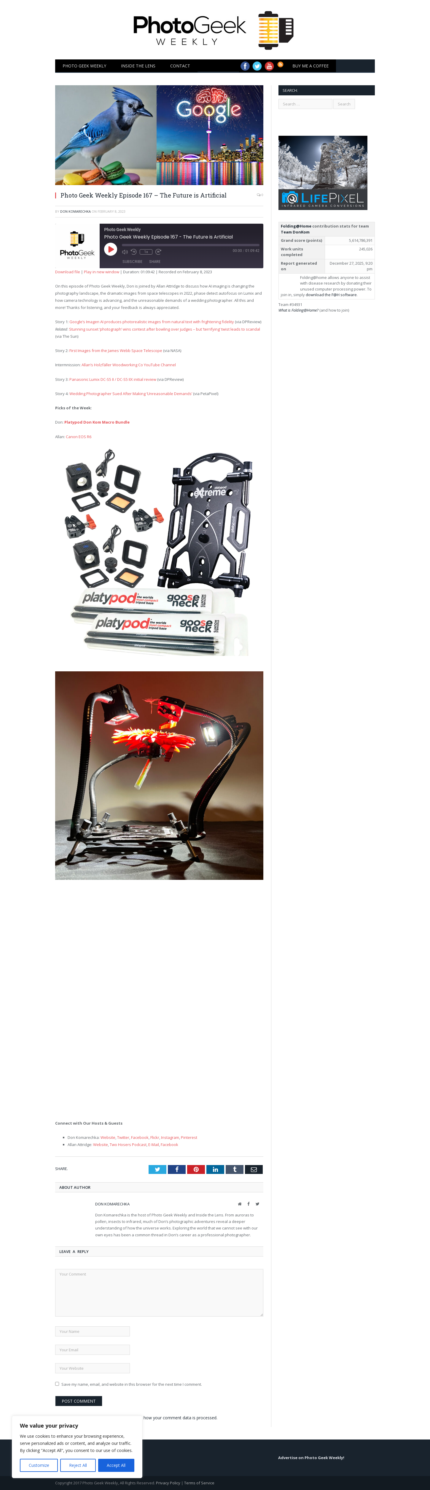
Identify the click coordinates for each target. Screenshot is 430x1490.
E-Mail (153, 1144)
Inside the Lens (138, 66)
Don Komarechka (75, 211)
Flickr (154, 1137)
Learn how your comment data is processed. (174, 1417)
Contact (180, 66)
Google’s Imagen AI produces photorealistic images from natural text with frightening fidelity (151, 321)
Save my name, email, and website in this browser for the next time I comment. (131, 1384)
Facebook (140, 1137)
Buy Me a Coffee (310, 66)
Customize (39, 1465)
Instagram (170, 1137)
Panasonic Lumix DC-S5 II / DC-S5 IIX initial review (112, 379)
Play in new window (101, 271)
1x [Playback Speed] (146, 252)
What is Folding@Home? (298, 310)
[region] (77, 1447)
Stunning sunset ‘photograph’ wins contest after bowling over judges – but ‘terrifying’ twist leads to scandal (164, 329)
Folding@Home (296, 226)
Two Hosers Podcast (128, 1144)
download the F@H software (331, 294)
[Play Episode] (117, 256)
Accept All (116, 1465)
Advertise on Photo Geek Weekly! (311, 1457)
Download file (67, 271)
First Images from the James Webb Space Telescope (115, 350)
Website (108, 1137)
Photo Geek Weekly (84, 66)
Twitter (123, 1137)
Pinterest (189, 1137)
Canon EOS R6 (78, 436)
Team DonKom (295, 232)
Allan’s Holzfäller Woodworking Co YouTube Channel (129, 364)
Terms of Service (199, 1483)
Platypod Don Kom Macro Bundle (97, 422)
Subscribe (132, 261)
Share (154, 261)
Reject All (78, 1465)
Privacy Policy (168, 1483)
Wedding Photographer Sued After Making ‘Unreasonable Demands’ (130, 393)
